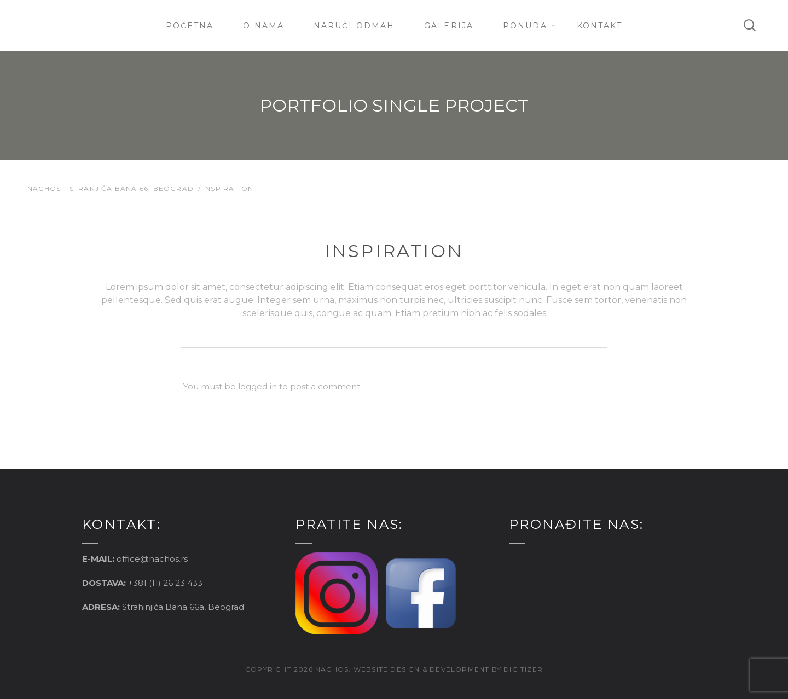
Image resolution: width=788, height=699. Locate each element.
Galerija (448, 26)
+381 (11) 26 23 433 (165, 583)
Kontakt (600, 26)
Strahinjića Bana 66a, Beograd (183, 607)
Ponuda (525, 26)
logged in (257, 386)
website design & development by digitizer (448, 669)
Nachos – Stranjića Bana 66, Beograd (110, 188)
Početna (190, 26)
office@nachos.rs (152, 559)
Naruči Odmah (354, 26)
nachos (332, 669)
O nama (263, 26)
